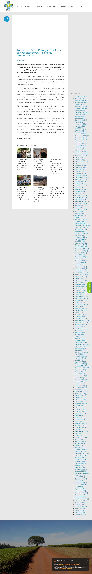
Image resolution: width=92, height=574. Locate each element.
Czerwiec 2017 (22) (81, 304)
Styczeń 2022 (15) (81, 195)
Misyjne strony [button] (67, 7)
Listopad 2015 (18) (81, 342)
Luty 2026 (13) (79, 104)
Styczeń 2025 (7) (80, 130)
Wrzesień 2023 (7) (81, 156)
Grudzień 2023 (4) (81, 152)
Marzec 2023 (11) (80, 168)
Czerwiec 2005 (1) (81, 513)
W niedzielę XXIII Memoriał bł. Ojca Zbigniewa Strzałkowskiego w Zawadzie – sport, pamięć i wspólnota (40, 194)
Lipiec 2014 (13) (80, 374)
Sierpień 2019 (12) (81, 253)
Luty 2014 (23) (79, 384)
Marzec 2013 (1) (80, 405)
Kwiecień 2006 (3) (81, 503)
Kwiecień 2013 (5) (81, 404)
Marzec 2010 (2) (80, 463)
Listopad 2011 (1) (80, 429)
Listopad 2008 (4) (81, 491)
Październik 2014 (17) (82, 368)
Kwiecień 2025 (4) (81, 124)
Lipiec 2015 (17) (80, 350)
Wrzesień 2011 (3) (81, 433)
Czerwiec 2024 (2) (81, 140)
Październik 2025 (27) (82, 112)
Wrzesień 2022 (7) (81, 179)
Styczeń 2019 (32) (81, 267)
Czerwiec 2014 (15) (81, 376)
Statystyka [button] (30, 7)
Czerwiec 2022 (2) (81, 185)
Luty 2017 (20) (79, 312)
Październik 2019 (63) (82, 249)
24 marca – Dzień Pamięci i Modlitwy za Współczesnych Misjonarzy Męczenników (39, 53)
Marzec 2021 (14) (80, 215)
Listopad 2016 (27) (81, 318)
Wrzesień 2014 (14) (81, 370)
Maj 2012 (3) (79, 421)
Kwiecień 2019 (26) (81, 261)
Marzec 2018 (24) (81, 287)
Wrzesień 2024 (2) (81, 138)
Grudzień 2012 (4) (81, 411)
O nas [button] (9, 7)
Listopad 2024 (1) (81, 134)
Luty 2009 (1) (79, 487)
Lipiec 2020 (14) (80, 231)
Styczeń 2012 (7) (80, 425)
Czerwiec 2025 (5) (81, 120)
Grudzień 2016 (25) (81, 316)
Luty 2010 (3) (79, 465)
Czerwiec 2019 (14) (81, 257)
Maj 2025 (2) (79, 122)
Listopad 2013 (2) (80, 390)
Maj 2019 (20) (79, 259)
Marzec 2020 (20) (81, 239)
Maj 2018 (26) (79, 283)
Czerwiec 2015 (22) (81, 352)
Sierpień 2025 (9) (81, 116)
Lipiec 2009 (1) (80, 477)
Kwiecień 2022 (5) (81, 189)
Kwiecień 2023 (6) (81, 166)
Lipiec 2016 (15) (80, 326)
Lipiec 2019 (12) (80, 255)
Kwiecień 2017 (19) (81, 308)
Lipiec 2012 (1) (79, 417)
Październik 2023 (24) (82, 154)
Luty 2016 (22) (79, 336)
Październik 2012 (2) (81, 415)
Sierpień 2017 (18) (81, 300)
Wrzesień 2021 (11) (81, 203)
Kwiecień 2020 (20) (81, 237)
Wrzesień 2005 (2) (81, 509)
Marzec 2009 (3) (80, 485)
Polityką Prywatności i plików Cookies (69, 564)
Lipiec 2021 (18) (80, 207)
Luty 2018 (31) (79, 288)
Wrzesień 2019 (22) (81, 251)
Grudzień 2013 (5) (81, 388)
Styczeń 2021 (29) (81, 219)
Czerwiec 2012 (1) (81, 419)
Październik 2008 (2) (82, 493)
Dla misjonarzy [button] (52, 7)
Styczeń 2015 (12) (80, 362)
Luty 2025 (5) (79, 128)
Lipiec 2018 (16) (80, 279)
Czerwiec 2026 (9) (81, 96)
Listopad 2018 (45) (81, 271)
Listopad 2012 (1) (80, 413)
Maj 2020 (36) (79, 235)
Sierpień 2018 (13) (81, 277)
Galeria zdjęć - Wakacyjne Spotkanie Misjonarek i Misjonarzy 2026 (23, 165)
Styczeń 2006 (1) (80, 505)
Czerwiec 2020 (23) (81, 233)
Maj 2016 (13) (79, 330)
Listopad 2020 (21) (81, 223)
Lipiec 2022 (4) (80, 183)
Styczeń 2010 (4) (80, 467)
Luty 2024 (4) (79, 148)
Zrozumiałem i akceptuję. (65, 568)
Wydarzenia (21, 60)
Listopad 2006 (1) (81, 497)
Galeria (79, 7)
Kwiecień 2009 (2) (81, 483)
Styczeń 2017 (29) (81, 314)
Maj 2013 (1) (79, 401)
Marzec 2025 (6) (80, 126)
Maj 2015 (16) (79, 354)
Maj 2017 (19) (79, 306)
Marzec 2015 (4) (80, 358)
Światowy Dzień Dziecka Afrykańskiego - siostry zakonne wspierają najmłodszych (57, 192)
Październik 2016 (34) (82, 320)
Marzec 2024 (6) (80, 146)
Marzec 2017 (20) (81, 310)
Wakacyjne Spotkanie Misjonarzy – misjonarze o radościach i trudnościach (39, 165)
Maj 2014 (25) (79, 378)
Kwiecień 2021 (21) (81, 213)
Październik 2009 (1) (82, 473)
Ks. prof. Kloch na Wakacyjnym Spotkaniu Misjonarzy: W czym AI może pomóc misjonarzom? (56, 166)
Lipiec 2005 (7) (80, 511)
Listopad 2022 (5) (81, 175)
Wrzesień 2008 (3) (81, 495)
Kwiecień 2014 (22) (81, 380)
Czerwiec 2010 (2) (81, 459)
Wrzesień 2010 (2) (81, 455)
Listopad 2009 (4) (81, 471)
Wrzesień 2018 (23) (81, 275)
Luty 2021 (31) (79, 217)
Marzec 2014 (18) (80, 382)
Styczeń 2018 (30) (81, 290)
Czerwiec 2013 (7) (81, 400)
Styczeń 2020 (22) (81, 243)
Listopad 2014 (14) (81, 366)
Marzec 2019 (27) (81, 263)
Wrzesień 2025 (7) (81, 114)
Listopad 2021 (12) (81, 199)
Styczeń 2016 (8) (80, 338)
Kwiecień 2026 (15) (81, 100)
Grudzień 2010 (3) (81, 449)
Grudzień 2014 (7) (81, 364)
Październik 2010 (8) (82, 453)
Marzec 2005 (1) (80, 514)
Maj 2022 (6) (79, 187)
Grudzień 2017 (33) (81, 292)
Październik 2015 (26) (82, 344)
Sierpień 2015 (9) (80, 348)
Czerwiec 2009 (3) (81, 479)
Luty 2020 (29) (80, 241)
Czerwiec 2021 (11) (81, 209)
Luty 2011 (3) (79, 445)
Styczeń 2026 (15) (81, 106)
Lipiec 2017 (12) (80, 302)
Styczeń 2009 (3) (80, 489)
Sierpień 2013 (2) (80, 396)
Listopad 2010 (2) (81, 451)
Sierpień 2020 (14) (81, 229)
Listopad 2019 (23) (81, 247)
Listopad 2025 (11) (81, 110)
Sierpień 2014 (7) (80, 372)
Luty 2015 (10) (79, 360)
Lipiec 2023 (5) (80, 160)
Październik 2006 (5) (82, 499)
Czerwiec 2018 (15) (81, 281)
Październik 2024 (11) (82, 136)
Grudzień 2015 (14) (81, 340)
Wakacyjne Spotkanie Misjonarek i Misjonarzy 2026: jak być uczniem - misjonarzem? (23, 193)
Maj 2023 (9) (79, 164)
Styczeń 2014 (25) (81, 386)
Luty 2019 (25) (79, 265)
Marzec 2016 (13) (80, 334)
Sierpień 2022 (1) (80, 181)
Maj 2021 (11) (79, 211)
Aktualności (19, 7)
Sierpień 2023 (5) (80, 158)
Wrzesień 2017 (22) (81, 298)
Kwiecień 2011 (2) (80, 441)
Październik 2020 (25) (82, 225)
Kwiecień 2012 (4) (81, 423)
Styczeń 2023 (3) (80, 171)
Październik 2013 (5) (81, 392)
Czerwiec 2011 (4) (81, 437)
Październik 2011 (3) (81, 431)
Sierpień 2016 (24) (81, 324)
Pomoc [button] (40, 7)
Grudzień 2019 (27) (81, 245)
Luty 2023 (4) (79, 170)
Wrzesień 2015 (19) (81, 346)
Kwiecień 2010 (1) (81, 461)
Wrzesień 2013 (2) (81, 394)
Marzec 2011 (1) (80, 443)
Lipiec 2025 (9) (80, 118)
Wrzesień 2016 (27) (81, 322)
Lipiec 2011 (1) (79, 435)
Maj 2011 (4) (79, 439)
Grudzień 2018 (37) (81, 269)
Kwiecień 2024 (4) (81, 144)
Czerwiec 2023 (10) (81, 162)
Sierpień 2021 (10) (81, 205)
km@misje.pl (51, 553)
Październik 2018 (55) (82, 273)
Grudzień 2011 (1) (80, 427)
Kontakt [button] (7, 10)
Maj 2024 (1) (79, 142)
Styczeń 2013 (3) (80, 409)
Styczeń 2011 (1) (80, 447)
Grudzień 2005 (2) (81, 507)
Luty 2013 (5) (79, 407)
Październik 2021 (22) (82, 201)
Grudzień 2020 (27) (81, 221)
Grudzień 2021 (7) (81, 197)
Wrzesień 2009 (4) (81, 475)
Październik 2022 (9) (82, 177)
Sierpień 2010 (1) (80, 457)
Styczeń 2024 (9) (80, 150)
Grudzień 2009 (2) (81, 469)
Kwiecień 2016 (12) (81, 332)
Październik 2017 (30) (82, 296)
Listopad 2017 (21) (81, 294)
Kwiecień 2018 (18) (81, 284)
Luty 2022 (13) (79, 193)
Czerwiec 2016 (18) (81, 328)
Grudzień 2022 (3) (81, 173)
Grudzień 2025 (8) (81, 108)
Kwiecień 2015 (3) (81, 356)
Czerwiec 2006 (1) (81, 501)
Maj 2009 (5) (79, 481)
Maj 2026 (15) (79, 98)
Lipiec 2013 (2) (80, 398)
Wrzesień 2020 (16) (81, 227)
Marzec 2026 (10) (81, 102)
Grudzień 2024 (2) (81, 132)
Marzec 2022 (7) (80, 191)
